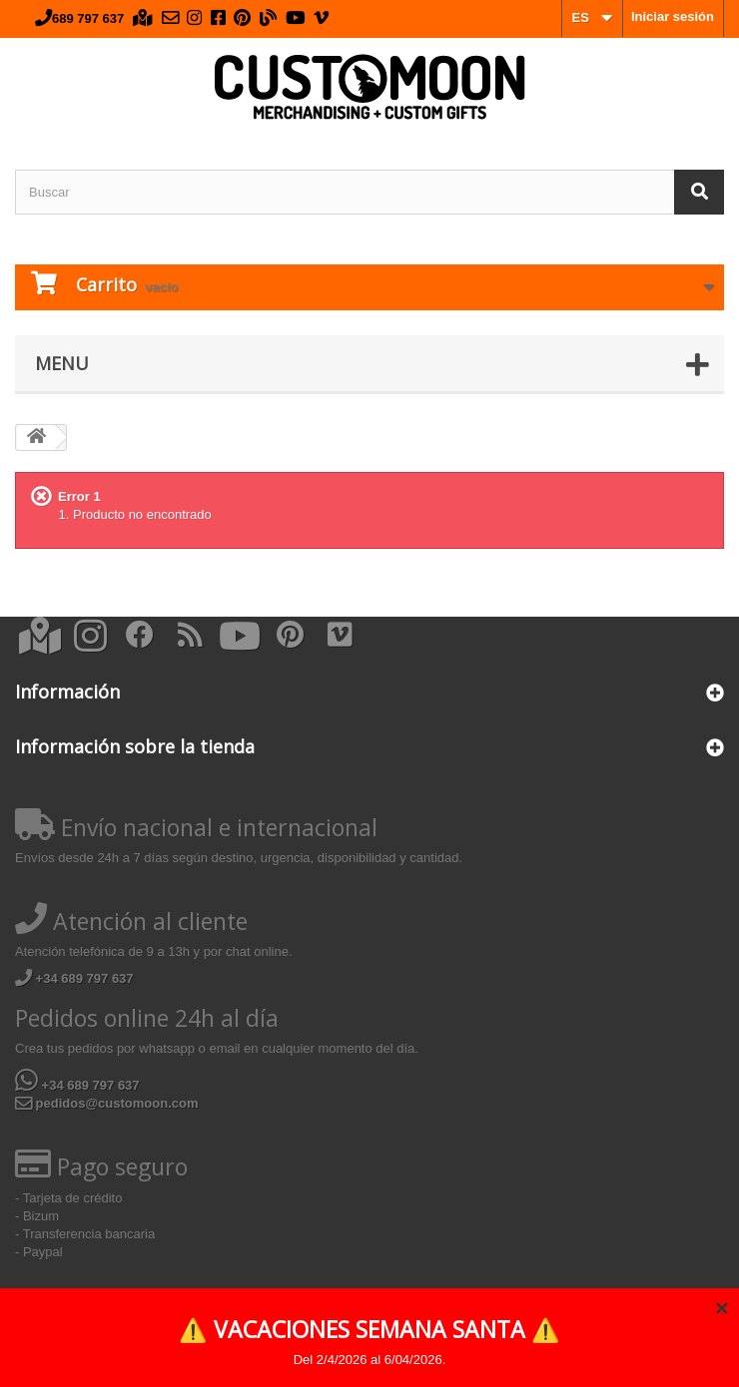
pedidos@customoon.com (107, 1103)
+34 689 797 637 (74, 978)
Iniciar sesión (672, 16)
